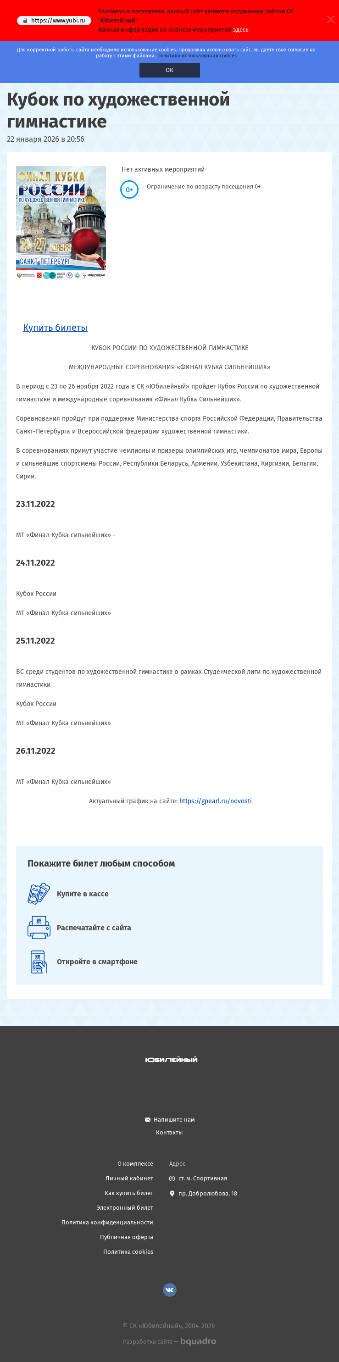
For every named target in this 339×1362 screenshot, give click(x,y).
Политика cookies (128, 1251)
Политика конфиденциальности (107, 1222)
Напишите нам (174, 1119)
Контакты (169, 1132)
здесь (241, 29)
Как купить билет (129, 1193)
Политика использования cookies (197, 56)
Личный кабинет (129, 1178)
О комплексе (135, 1163)
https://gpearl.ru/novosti (215, 801)
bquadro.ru (198, 1341)
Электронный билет (125, 1207)
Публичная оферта (126, 1237)
